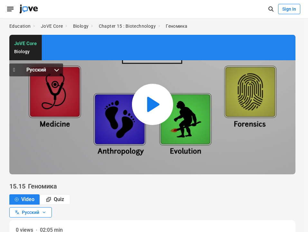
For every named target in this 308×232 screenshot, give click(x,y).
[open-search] (270, 9)
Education (20, 26)
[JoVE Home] (28, 9)
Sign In (289, 9)
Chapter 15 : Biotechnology (127, 26)
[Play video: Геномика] (152, 104)
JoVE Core (52, 26)
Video (24, 199)
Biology (81, 26)
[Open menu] (10, 9)
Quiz (55, 199)
